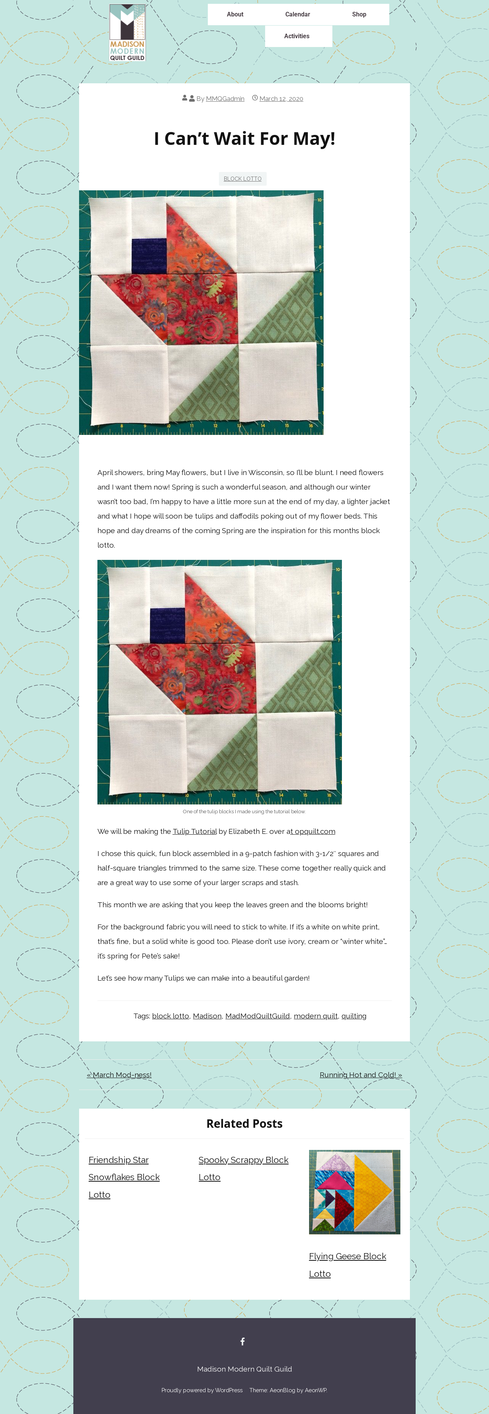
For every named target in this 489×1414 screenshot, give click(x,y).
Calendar (297, 14)
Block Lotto (243, 179)
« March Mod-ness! (119, 1074)
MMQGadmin (225, 98)
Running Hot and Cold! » (361, 1074)
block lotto (170, 1016)
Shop (359, 14)
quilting (354, 1016)
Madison (207, 1016)
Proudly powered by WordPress (202, 1390)
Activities (296, 36)
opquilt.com (315, 831)
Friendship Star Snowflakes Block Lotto (124, 1177)
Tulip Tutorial (195, 831)
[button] (237, 14)
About (235, 14)
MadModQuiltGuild (257, 1016)
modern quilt (316, 1016)
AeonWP (315, 1390)
